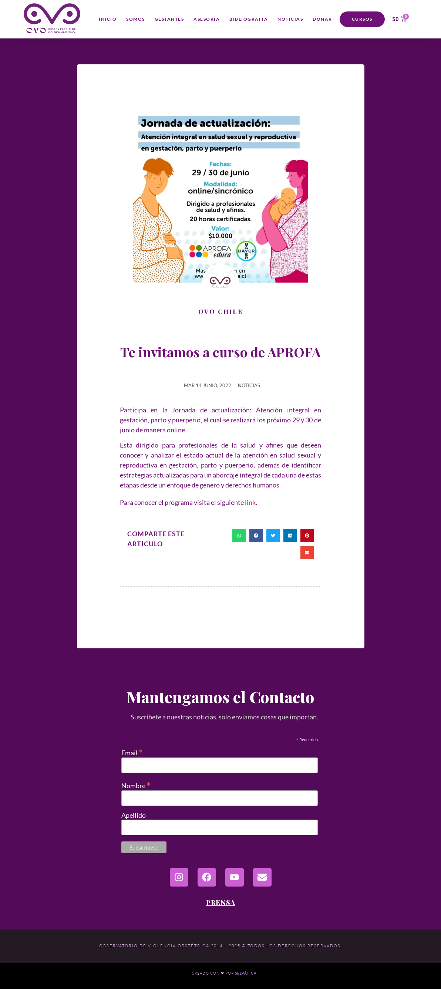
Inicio (108, 19)
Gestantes (169, 19)
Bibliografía (248, 19)
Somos (135, 19)
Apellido (133, 815)
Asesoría (206, 19)
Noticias (290, 19)
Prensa (220, 902)
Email (132, 751)
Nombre (136, 784)
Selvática (246, 973)
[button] (239, 535)
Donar (322, 19)
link (250, 502)
